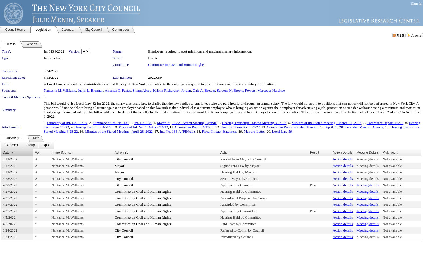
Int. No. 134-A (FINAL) (177, 131)
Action (224, 152)
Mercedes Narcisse (271, 90)
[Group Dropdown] (30, 145)
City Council (124, 159)
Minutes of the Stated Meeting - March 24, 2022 (326, 123)
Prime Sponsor (62, 152)
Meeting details (367, 159)
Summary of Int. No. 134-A (67, 123)
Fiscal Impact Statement (219, 131)
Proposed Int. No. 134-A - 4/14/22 (143, 127)
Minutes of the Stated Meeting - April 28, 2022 (119, 131)
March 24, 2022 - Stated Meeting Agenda (187, 123)
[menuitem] (12, 145)
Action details (343, 159)
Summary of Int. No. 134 (111, 123)
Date (6, 152)
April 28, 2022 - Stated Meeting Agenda (354, 127)
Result (314, 152)
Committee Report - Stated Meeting (292, 127)
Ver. (38, 152)
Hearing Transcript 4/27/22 (240, 127)
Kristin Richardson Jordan (172, 90)
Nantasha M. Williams (60, 90)
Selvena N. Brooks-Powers (236, 90)
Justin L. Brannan (90, 90)
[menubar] (27, 145)
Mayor (119, 166)
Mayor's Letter (254, 131)
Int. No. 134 (142, 123)
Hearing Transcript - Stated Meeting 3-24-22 (254, 123)
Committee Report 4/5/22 (385, 123)
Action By (121, 152)
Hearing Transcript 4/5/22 (92, 127)
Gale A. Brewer (204, 90)
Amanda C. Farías (118, 90)
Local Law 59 (282, 131)
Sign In (416, 3)
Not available (392, 159)
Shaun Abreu (142, 90)
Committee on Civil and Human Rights (176, 65)
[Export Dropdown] (46, 145)
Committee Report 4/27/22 (194, 127)
